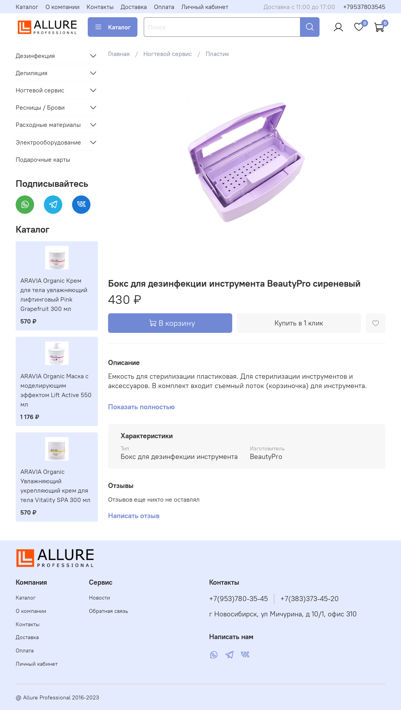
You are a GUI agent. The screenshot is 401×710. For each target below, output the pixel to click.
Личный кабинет (204, 7)
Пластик (217, 54)
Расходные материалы (48, 124)
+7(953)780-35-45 (238, 598)
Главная (119, 54)
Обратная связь (108, 610)
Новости (99, 597)
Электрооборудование (48, 142)
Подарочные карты (43, 159)
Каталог (27, 7)
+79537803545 (364, 7)
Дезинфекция (35, 56)
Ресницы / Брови (40, 107)
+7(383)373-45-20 (309, 598)
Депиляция (31, 73)
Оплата (164, 7)
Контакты (100, 7)
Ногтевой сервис (167, 54)
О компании (62, 7)
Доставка (134, 7)
